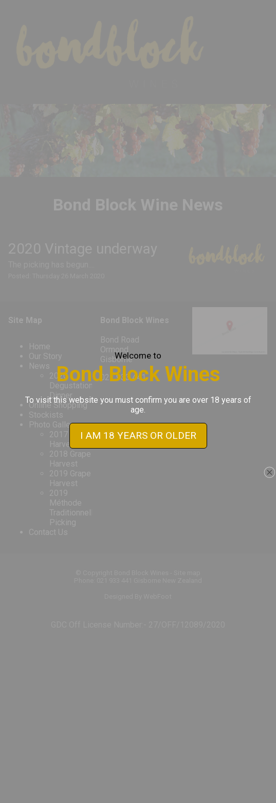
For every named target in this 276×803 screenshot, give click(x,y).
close (269, 461)
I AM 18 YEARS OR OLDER (138, 424)
